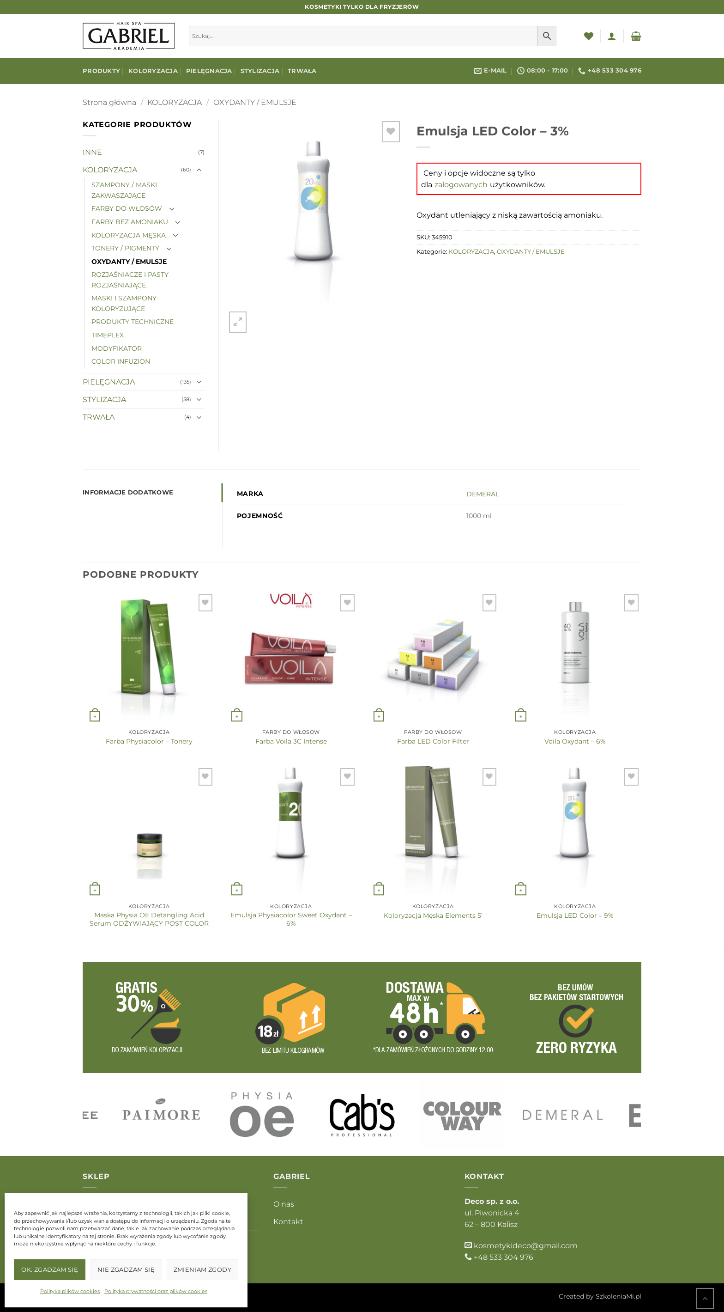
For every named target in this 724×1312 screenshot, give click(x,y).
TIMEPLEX (107, 335)
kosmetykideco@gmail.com (526, 1245)
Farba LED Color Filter (433, 741)
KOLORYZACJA (153, 70)
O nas (283, 1204)
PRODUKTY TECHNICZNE (132, 321)
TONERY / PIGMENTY (125, 248)
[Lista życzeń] (588, 36)
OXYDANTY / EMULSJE (254, 102)
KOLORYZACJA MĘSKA (128, 235)
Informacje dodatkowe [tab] (128, 492)
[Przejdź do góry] (705, 1298)
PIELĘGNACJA (209, 70)
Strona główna (109, 102)
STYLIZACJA (260, 70)
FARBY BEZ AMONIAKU (129, 222)
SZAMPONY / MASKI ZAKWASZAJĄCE (124, 190)
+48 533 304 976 (503, 1257)
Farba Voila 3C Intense (291, 741)
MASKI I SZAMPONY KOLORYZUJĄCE (124, 303)
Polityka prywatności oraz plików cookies (155, 1291)
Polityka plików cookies (70, 1291)
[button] (611, 36)
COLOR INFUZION (120, 361)
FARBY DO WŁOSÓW (126, 208)
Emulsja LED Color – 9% (575, 915)
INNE (92, 152)
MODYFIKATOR (116, 348)
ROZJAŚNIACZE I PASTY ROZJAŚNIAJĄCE (130, 279)
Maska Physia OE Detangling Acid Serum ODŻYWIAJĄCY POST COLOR (149, 919)
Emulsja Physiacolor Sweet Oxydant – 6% (291, 919)
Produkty (101, 70)
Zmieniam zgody (202, 1269)
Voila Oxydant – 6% (575, 741)
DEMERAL (482, 494)
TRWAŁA (302, 70)
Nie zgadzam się (126, 1269)
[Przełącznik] (199, 170)
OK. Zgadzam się (49, 1269)
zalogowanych (461, 184)
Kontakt (288, 1221)
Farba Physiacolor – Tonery (149, 741)
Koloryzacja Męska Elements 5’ (433, 915)
